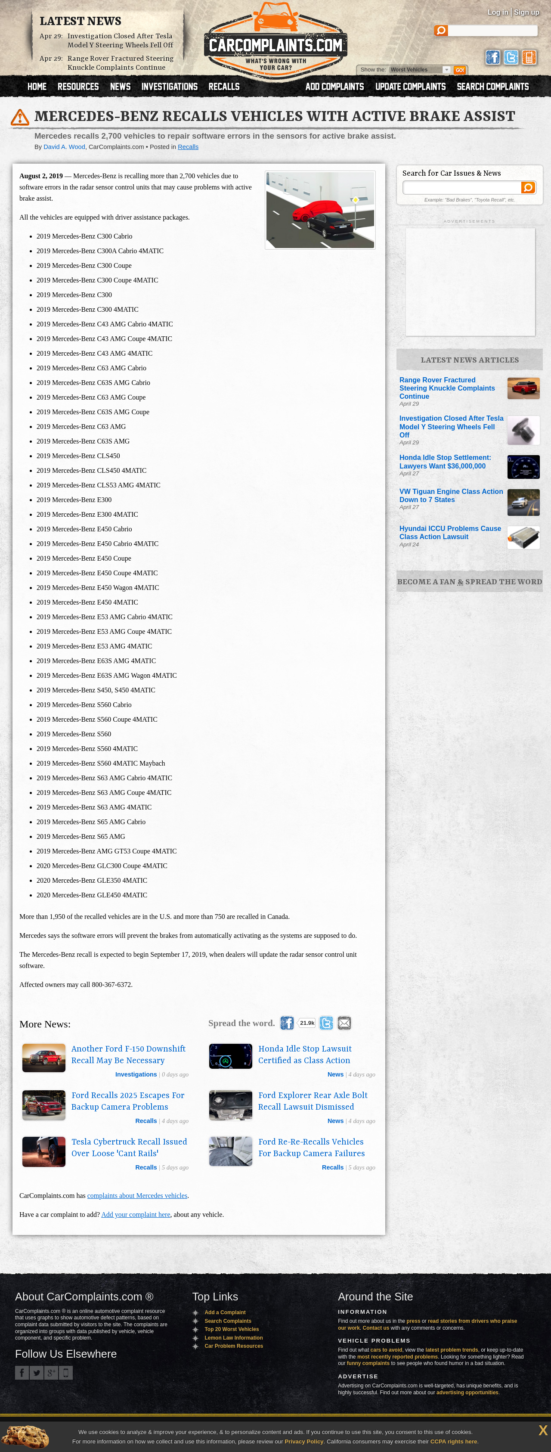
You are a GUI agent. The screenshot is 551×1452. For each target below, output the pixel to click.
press (414, 1321)
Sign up (526, 12)
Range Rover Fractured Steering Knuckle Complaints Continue (121, 63)
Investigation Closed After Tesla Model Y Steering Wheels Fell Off (120, 41)
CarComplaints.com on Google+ (51, 1373)
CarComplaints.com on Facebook (22, 1373)
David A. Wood (64, 146)
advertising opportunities (467, 1393)
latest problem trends (452, 1350)
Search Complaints (227, 1321)
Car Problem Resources (233, 1346)
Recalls (188, 146)
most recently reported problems (397, 1357)
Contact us (376, 1328)
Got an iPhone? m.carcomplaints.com (66, 1373)
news (336, 1074)
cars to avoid (386, 1350)
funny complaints (368, 1363)
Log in (498, 12)
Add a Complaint (224, 1312)
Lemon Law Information (233, 1338)
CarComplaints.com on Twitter (36, 1373)
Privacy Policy (304, 1441)
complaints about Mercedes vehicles (137, 1195)
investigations (136, 1074)
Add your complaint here (135, 1214)
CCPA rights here (453, 1441)
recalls (146, 1120)
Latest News (80, 22)
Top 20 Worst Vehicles (231, 1329)
